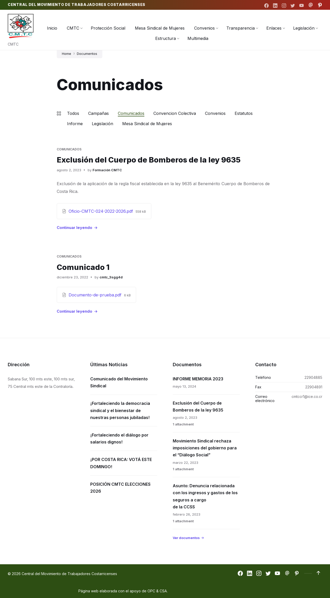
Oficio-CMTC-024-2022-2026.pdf (101, 210)
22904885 (313, 377)
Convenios (215, 113)
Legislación (102, 123)
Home (66, 54)
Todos (73, 113)
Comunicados (131, 113)
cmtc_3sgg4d (111, 277)
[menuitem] (52, 28)
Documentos (87, 54)
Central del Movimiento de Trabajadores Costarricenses (76, 5)
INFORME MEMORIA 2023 (198, 378)
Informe (75, 123)
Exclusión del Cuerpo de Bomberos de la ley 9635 (151, 159)
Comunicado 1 (84, 266)
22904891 (313, 387)
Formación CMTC (107, 170)
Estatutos (244, 113)
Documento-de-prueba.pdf (96, 294)
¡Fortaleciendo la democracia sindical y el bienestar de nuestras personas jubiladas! (120, 410)
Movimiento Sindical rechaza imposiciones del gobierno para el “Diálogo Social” (205, 447)
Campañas (98, 113)
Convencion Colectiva (174, 113)
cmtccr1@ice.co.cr (307, 396)
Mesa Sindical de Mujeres (147, 123)
